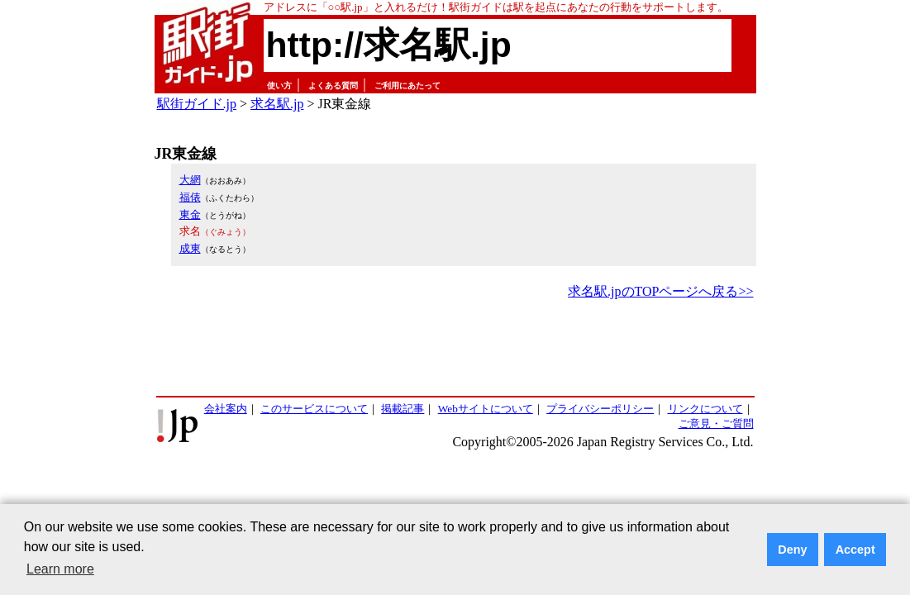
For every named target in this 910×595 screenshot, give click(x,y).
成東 (190, 248)
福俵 (190, 197)
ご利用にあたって (407, 85)
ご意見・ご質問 (716, 423)
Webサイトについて (485, 408)
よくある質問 (333, 85)
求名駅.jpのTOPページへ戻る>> (660, 291)
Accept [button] (855, 549)
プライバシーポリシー (600, 408)
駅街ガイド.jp (196, 104)
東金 (190, 214)
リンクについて (705, 408)
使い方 (279, 85)
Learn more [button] (60, 569)
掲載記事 (402, 408)
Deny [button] (792, 549)
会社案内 (225, 408)
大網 (190, 180)
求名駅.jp (276, 104)
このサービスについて (314, 408)
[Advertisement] (455, 349)
